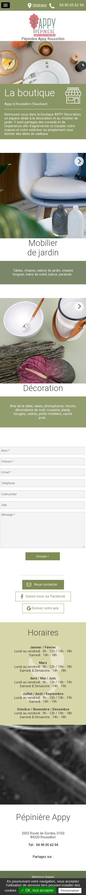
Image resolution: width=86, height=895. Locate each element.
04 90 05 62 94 (71, 5)
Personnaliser (70, 890)
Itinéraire (40, 5)
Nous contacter (46, 584)
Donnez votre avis (45, 608)
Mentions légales (43, 877)
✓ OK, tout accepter (37, 890)
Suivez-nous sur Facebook (45, 596)
